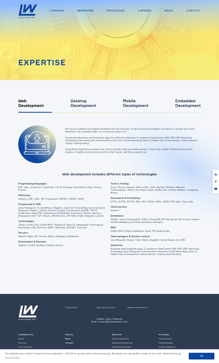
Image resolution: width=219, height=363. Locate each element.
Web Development (120, 338)
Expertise (85, 10)
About (21, 338)
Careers (145, 10)
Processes (115, 10)
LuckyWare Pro (25, 334)
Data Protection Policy (137, 307)
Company (56, 10)
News (169, 10)
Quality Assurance (167, 347)
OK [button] (201, 356)
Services (22, 343)
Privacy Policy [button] (12, 358)
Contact (193, 10)
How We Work (165, 338)
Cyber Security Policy (106, 307)
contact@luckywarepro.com (113, 321)
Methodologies (166, 343)
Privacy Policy (71, 307)
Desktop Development (122, 343)
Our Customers (25, 347)
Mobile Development (121, 347)
